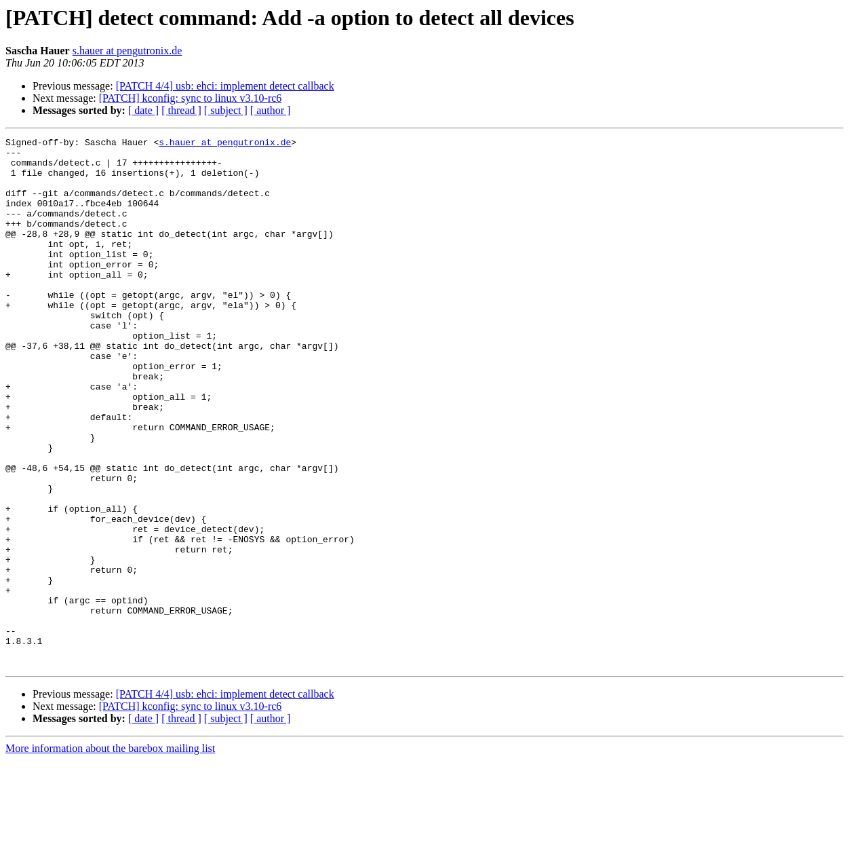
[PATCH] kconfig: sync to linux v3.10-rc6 (190, 98)
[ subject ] (226, 110)
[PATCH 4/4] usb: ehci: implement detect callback (225, 86)
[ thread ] (181, 110)
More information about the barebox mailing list (110, 854)
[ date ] (143, 110)
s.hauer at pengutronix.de (127, 50)
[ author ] (270, 110)
